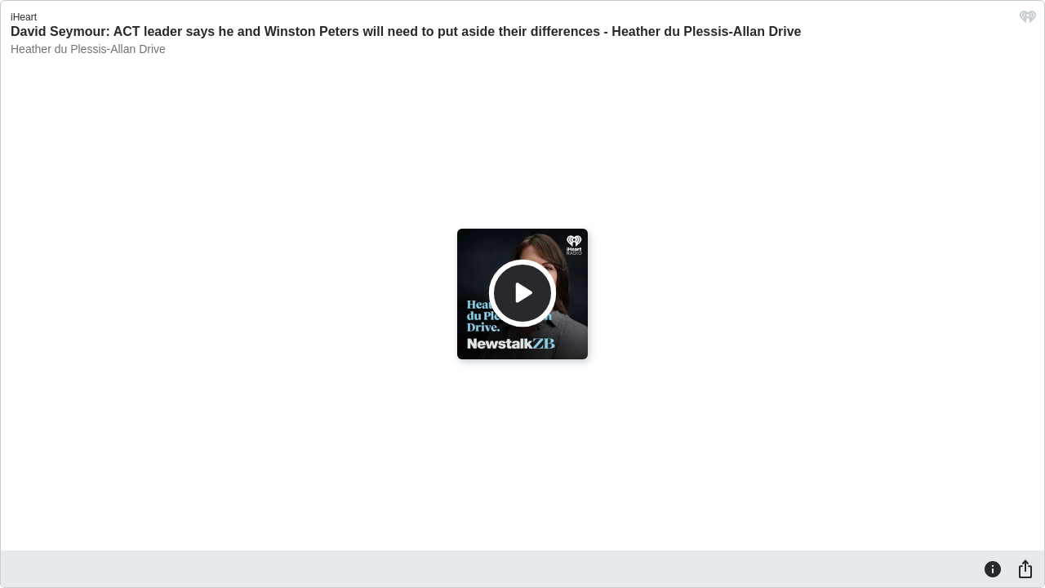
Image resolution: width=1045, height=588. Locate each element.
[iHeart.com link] (1028, 20)
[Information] (992, 568)
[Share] (1025, 568)
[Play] (522, 293)
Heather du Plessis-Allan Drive (88, 49)
